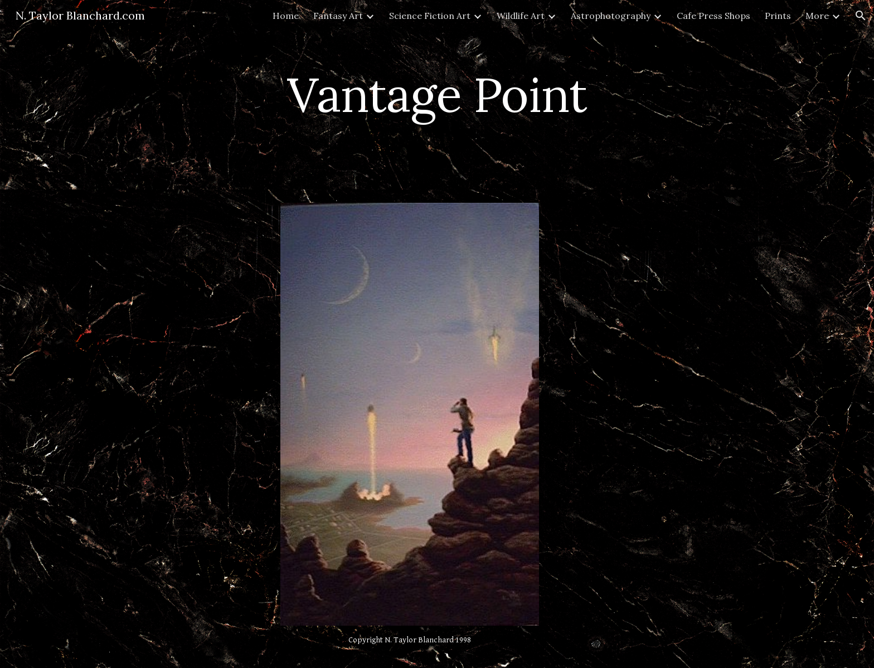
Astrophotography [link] (610, 15)
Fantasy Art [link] (338, 15)
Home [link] (286, 15)
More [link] (817, 15)
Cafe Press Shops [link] (713, 15)
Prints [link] (778, 15)
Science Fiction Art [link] (429, 15)
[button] (860, 15)
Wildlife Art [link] (521, 15)
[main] (437, 94)
